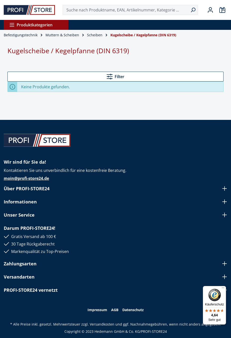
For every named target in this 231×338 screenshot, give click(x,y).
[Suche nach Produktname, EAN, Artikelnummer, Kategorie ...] (125, 10)
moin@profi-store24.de (26, 178)
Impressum (97, 309)
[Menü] (223, 289)
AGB (114, 309)
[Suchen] (193, 10)
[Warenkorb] (222, 10)
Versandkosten (102, 324)
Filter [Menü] (115, 77)
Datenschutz (133, 309)
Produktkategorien (30, 25)
